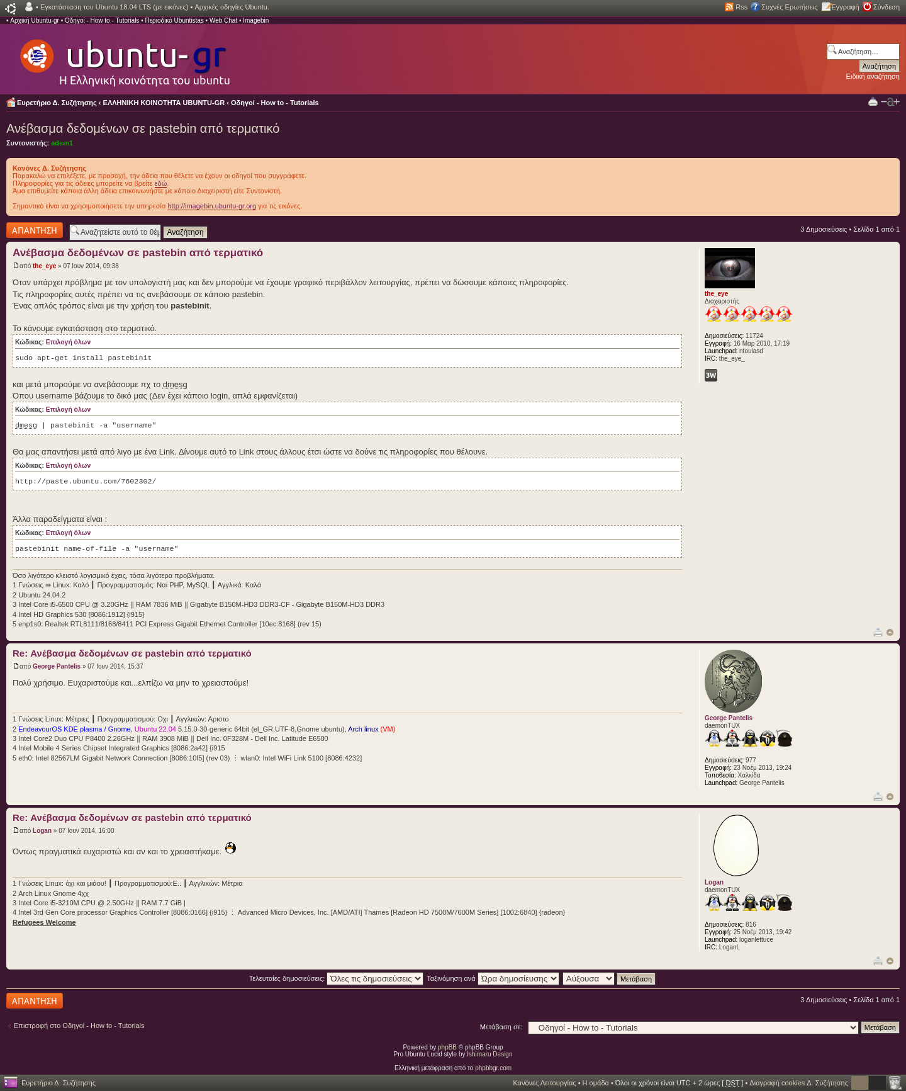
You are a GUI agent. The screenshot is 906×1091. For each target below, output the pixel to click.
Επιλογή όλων (68, 342)
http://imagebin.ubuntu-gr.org (211, 206)
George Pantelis (57, 666)
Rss (741, 7)
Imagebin (256, 20)
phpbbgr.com (493, 1068)
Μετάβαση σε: (501, 1027)
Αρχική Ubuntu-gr (34, 20)
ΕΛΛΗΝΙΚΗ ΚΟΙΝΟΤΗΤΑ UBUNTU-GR (164, 102)
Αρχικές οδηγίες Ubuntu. (231, 7)
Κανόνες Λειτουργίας (544, 1083)
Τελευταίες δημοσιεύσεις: (336, 978)
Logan (42, 830)
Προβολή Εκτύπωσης (873, 101)
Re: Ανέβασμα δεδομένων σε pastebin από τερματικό (132, 653)
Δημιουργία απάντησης (34, 230)
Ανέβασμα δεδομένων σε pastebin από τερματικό (142, 128)
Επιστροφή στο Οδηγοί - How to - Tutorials (79, 1025)
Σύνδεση (886, 7)
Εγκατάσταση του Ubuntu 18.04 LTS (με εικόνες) (114, 7)
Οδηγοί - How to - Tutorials (102, 20)
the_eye (44, 266)
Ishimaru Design (489, 1054)
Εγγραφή (845, 7)
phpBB (447, 1047)
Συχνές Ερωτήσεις (789, 7)
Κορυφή (889, 632)
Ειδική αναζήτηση (873, 76)
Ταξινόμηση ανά (493, 978)
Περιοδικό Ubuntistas (174, 20)
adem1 (62, 143)
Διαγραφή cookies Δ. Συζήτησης (798, 1083)
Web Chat (223, 20)
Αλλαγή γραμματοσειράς (890, 102)
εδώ (161, 183)
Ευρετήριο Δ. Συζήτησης (57, 102)
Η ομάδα (596, 1083)
